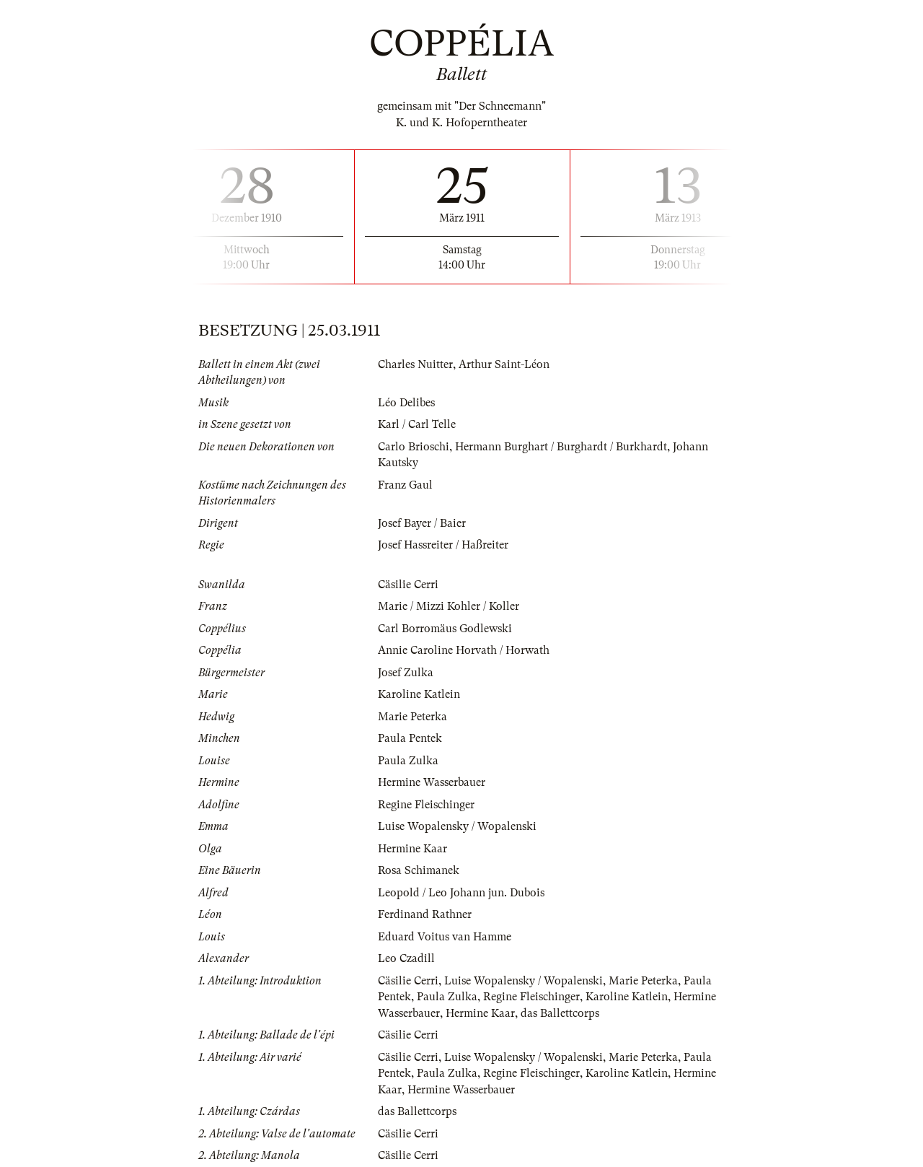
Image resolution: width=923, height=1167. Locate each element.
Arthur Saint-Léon (504, 364)
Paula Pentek (410, 738)
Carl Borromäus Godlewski (445, 628)
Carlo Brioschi (413, 446)
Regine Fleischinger (426, 804)
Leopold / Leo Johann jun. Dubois (461, 892)
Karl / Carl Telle (417, 424)
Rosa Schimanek (418, 870)
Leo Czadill (406, 958)
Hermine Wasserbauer (431, 782)
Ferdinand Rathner (425, 914)
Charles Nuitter (415, 364)
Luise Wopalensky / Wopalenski (457, 826)
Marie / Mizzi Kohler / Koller (448, 606)
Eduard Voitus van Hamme (444, 936)
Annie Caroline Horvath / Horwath (463, 650)
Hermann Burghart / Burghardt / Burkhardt (561, 446)
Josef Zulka (405, 672)
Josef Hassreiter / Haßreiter (443, 544)
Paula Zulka (408, 760)
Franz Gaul (405, 484)
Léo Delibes (406, 402)
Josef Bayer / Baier (422, 523)
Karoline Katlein (419, 694)
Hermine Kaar (412, 848)
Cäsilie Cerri (408, 584)
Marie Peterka (412, 716)
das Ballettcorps (560, 1013)
